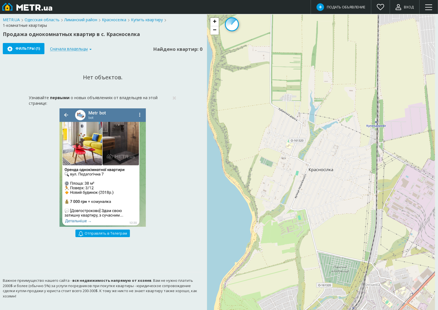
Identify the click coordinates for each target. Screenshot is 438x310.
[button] (214, 22)
